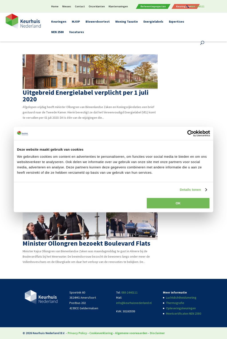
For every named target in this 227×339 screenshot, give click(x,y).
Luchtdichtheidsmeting (181, 298)
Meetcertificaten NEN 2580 (183, 313)
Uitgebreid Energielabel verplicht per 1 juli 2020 (86, 95)
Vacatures (76, 32)
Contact (80, 6)
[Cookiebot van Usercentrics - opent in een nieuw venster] (190, 133)
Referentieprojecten (153, 6)
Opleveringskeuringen (181, 308)
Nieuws (66, 6)
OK (178, 203)
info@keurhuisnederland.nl (134, 303)
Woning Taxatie (126, 22)
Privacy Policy (77, 333)
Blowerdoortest (98, 22)
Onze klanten (97, 6)
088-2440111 (197, 6)
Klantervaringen (118, 6)
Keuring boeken (185, 6)
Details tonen (190, 189)
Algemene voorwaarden (131, 333)
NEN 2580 (57, 32)
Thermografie (175, 303)
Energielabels (153, 22)
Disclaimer (157, 333)
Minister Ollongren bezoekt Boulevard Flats (86, 243)
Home (55, 6)
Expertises (176, 22)
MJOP (76, 22)
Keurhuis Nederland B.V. (49, 333)
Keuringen (58, 22)
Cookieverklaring (101, 333)
